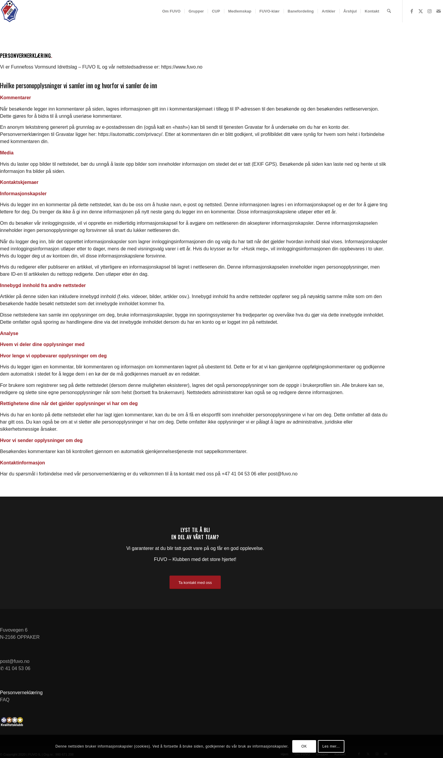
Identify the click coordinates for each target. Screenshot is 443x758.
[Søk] (389, 11)
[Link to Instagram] (429, 11)
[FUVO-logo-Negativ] (9, 11)
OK (304, 746)
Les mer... (331, 746)
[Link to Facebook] (411, 11)
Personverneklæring (21, 692)
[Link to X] (420, 11)
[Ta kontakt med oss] (195, 582)
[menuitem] (171, 11)
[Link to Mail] (438, 11)
